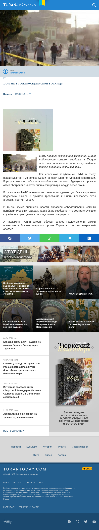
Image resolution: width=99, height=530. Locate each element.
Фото (36, 455)
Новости (16, 446)
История (47, 446)
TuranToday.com (23, 4)
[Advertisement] (28, 130)
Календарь (9, 507)
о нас (6, 482)
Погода (62, 455)
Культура (31, 446)
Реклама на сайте (29, 507)
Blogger (6, 499)
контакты (30, 482)
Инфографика (80, 446)
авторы (17, 482)
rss (41, 482)
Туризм (62, 446)
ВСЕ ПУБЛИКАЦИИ (13, 431)
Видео (48, 455)
